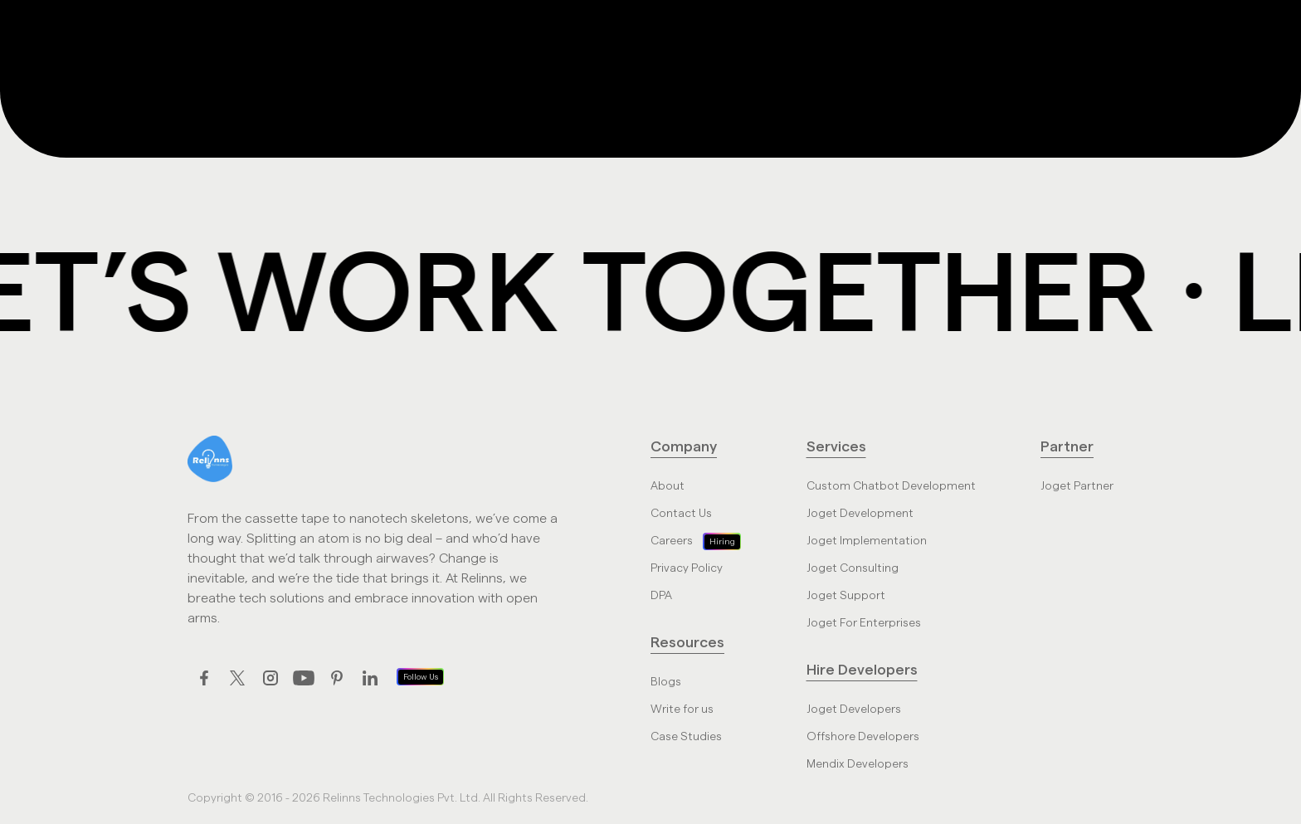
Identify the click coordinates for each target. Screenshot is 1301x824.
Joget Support (845, 596)
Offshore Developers (862, 737)
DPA (661, 596)
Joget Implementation (866, 541)
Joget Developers (853, 709)
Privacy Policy (686, 568)
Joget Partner (1076, 486)
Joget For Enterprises (863, 623)
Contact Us (681, 513)
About (667, 486)
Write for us (682, 709)
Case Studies (686, 737)
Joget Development (860, 513)
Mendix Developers (857, 764)
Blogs (665, 682)
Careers (671, 541)
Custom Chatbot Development (891, 486)
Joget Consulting (852, 568)
